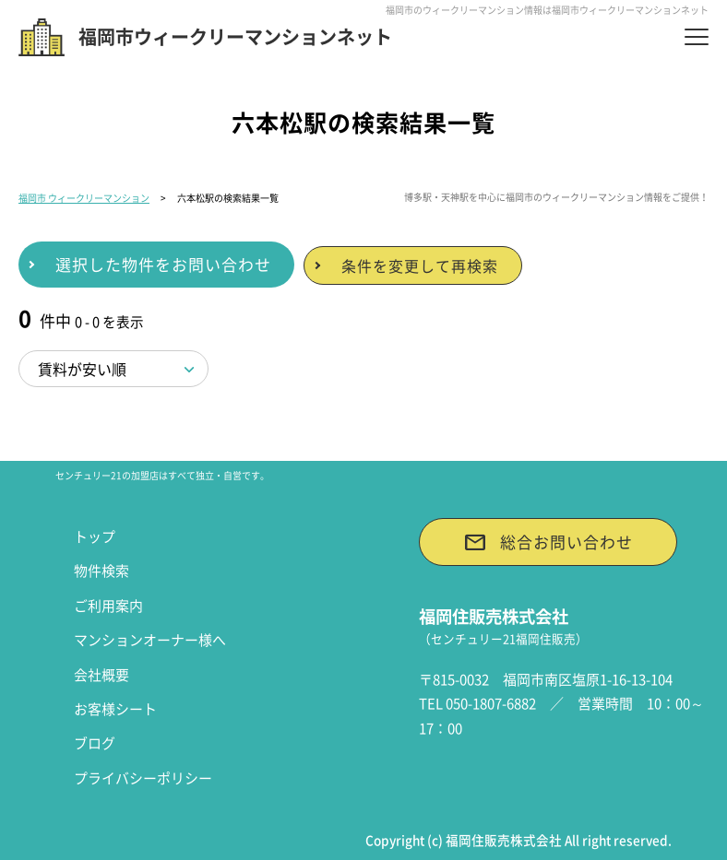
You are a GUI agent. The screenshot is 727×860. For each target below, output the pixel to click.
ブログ (94, 743)
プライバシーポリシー (143, 778)
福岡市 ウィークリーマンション (83, 198)
